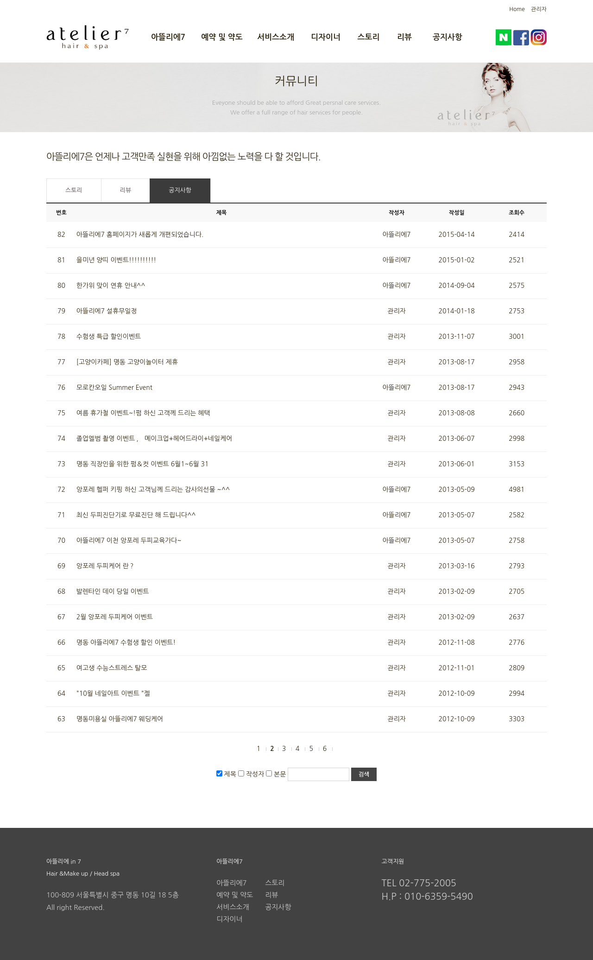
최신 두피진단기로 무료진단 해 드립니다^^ (136, 515)
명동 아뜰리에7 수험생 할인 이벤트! (126, 642)
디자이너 (326, 37)
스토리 (369, 37)
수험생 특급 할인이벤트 (108, 336)
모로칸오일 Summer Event (114, 387)
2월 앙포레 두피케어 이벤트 (114, 617)
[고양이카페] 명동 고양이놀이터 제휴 (127, 362)
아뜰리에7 (168, 37)
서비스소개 (275, 37)
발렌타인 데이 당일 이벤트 (112, 591)
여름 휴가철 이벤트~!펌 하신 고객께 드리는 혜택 (143, 413)
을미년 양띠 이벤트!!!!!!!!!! (116, 260)
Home (516, 9)
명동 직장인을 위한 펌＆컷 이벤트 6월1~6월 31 (142, 464)
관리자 (539, 9)
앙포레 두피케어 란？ (105, 566)
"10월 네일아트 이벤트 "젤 (113, 693)
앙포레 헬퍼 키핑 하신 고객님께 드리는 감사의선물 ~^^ (153, 489)
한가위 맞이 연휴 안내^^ (110, 285)
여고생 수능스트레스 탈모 (111, 668)
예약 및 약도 (221, 37)
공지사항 (447, 37)
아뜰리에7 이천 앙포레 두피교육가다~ (129, 540)
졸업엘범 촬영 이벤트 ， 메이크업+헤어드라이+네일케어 (154, 438)
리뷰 (404, 37)
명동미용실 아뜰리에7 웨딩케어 (119, 719)
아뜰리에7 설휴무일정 (106, 311)
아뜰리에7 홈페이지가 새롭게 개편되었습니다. (140, 234)
